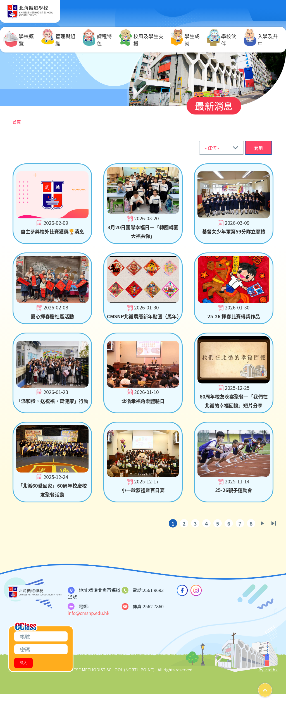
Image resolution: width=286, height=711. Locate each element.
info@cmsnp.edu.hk (88, 630)
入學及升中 (261, 39)
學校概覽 (19, 39)
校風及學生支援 (141, 39)
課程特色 (97, 39)
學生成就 (185, 39)
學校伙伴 (221, 39)
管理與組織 (58, 39)
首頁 (17, 122)
